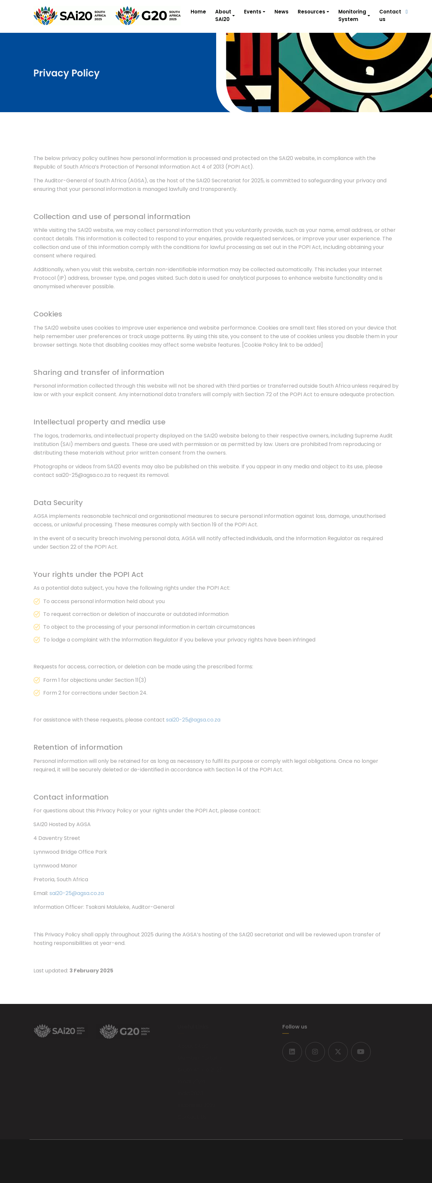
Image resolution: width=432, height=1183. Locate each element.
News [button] (281, 11)
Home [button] (198, 11)
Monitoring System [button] (352, 15)
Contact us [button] (390, 15)
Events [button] (252, 11)
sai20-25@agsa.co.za (193, 721)
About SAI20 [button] (223, 15)
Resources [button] (311, 11)
